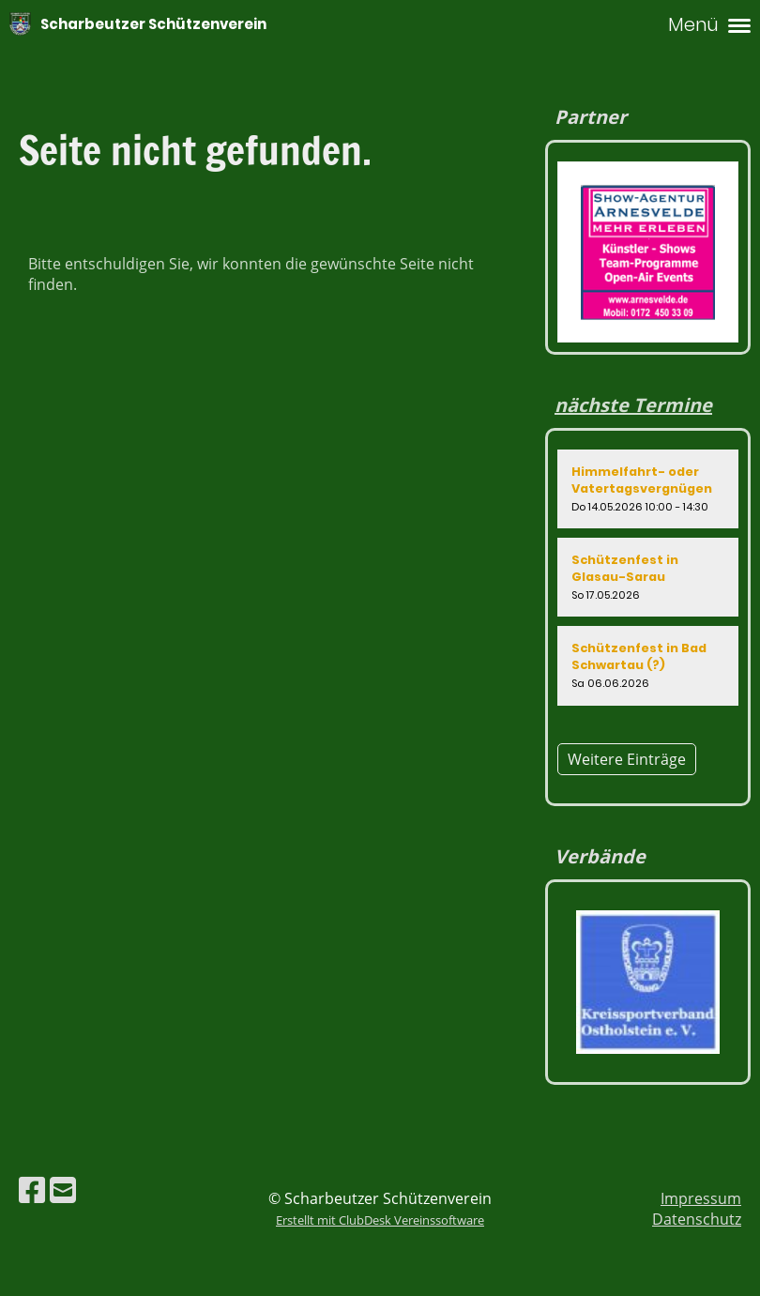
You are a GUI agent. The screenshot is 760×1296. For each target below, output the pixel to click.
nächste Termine (633, 405)
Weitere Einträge (627, 759)
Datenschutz (696, 1219)
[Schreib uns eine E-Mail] (63, 1189)
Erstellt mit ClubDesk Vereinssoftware (380, 1220)
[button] (647, 489)
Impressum (701, 1198)
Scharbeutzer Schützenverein (153, 24)
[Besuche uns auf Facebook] (32, 1189)
